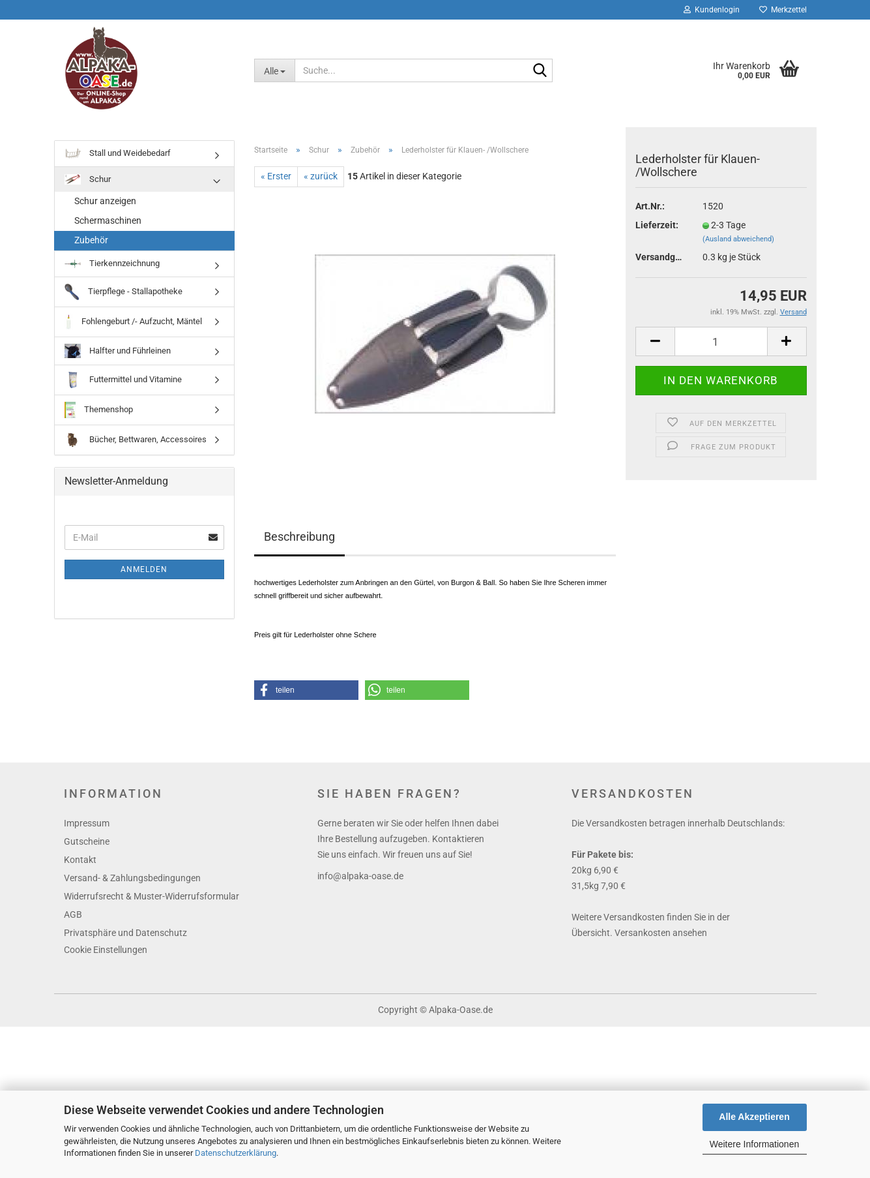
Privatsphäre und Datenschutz (125, 933)
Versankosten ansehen (661, 933)
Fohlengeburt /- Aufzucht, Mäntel (134, 322)
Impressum (86, 823)
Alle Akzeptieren (754, 1116)
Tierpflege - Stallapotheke (123, 292)
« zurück (321, 176)
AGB (73, 914)
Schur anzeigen (105, 201)
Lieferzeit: (656, 225)
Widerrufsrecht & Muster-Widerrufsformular (151, 896)
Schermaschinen (107, 220)
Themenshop (99, 410)
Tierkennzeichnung (112, 263)
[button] (306, 690)
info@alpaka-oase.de (360, 876)
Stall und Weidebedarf (118, 153)
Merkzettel (783, 9)
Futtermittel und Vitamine (123, 380)
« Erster (276, 176)
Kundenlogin (712, 9)
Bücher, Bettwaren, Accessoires (136, 440)
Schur (88, 179)
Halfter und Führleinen (118, 351)
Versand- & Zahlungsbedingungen (132, 878)
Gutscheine (86, 841)
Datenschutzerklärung (235, 1153)
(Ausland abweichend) (738, 239)
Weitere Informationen (754, 1144)
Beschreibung (299, 536)
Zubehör (91, 240)
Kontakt (80, 859)
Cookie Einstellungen (105, 949)
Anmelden (144, 569)
